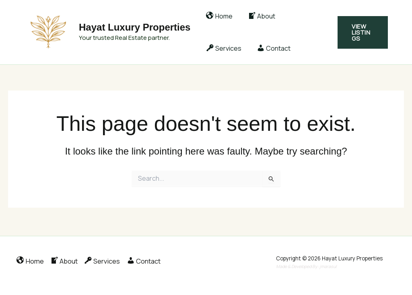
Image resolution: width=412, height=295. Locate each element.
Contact (222, 48)
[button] (362, 32)
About (258, 16)
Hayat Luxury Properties (134, 27)
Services (302, 16)
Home (218, 16)
